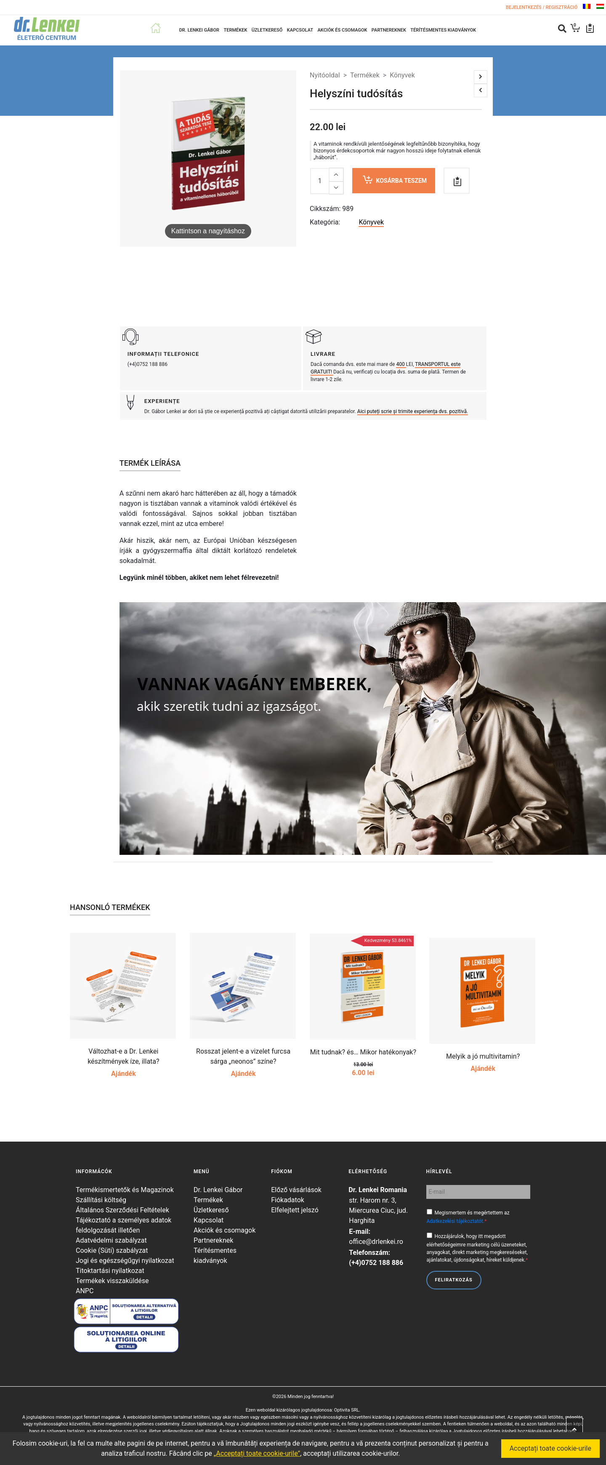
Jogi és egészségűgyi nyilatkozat (125, 1261)
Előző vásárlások (296, 1190)
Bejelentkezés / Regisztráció (542, 7)
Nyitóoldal (325, 75)
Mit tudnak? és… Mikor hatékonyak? (363, 1052)
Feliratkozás (454, 1280)
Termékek (365, 75)
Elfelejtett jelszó (295, 1210)
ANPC (84, 1291)
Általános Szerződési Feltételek (122, 1210)
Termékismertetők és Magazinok (125, 1190)
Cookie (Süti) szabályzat (112, 1250)
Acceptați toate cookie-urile (550, 1448)
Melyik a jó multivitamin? (483, 1056)
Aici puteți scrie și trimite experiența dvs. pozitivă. (412, 411)
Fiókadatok (287, 1200)
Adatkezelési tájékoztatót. (456, 1221)
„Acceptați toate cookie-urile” (257, 1453)
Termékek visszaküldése (112, 1281)
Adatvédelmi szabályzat (111, 1240)
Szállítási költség (101, 1200)
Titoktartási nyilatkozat (110, 1271)
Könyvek (402, 75)
